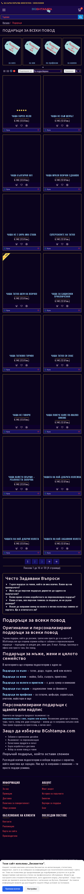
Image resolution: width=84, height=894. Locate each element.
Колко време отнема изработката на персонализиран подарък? (40, 597)
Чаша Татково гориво (22, 355)
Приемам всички (12, 889)
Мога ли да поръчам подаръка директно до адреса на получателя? (35, 592)
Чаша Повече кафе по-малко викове (62, 416)
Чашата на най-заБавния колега (62, 539)
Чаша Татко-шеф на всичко (21, 294)
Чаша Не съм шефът (62, 116)
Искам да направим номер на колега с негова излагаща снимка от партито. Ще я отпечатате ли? (41, 608)
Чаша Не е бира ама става (21, 234)
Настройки (32, 889)
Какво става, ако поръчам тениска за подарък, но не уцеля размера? (38, 602)
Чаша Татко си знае (62, 355)
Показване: (69, 71)
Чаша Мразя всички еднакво (62, 175)
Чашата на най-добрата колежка (62, 477)
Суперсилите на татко (62, 234)
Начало (6, 22)
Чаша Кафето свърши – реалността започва (21, 478)
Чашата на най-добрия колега (21, 539)
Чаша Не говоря (22, 415)
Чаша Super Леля (21, 116)
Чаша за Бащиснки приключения (62, 295)
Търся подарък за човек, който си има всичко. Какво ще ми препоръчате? (38, 586)
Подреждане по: (25, 71)
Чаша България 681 (22, 175)
